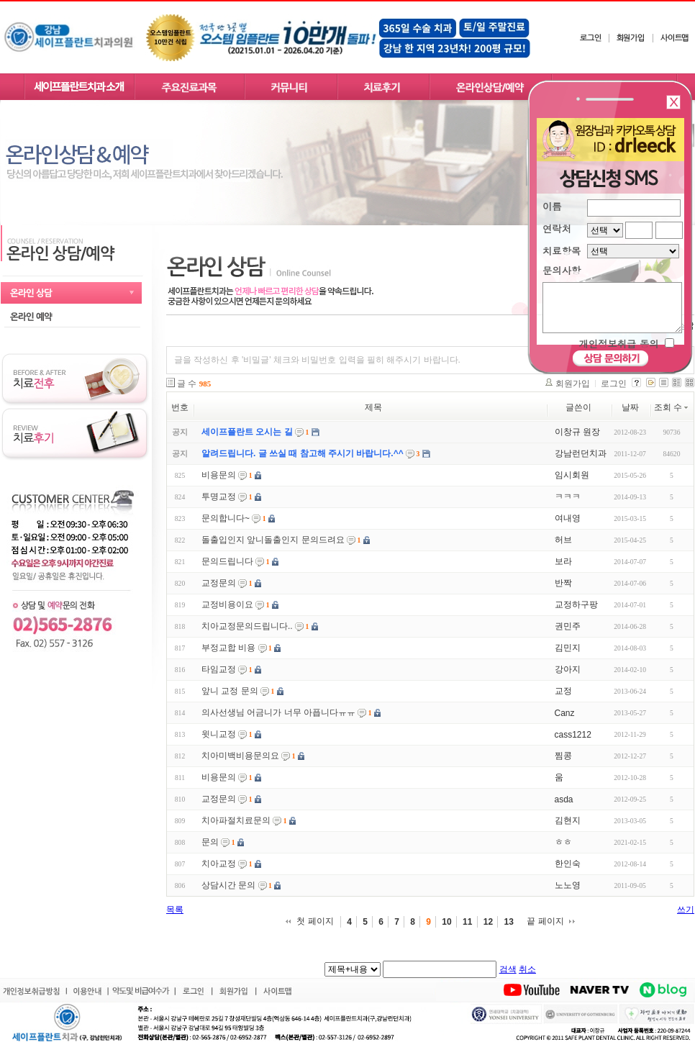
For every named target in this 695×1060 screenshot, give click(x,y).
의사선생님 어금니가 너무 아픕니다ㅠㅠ (278, 712)
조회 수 (671, 407)
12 (488, 922)
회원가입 (572, 384)
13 (508, 922)
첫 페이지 (314, 921)
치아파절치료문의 (236, 820)
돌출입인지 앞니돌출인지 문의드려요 (273, 540)
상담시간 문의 (228, 885)
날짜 (630, 407)
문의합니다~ (225, 518)
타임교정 (218, 669)
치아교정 (218, 864)
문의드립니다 (227, 561)
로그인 (614, 384)
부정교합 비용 (228, 648)
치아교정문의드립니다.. (247, 626)
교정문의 (218, 583)
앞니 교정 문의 (229, 691)
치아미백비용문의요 (240, 756)
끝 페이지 (545, 921)
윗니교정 (218, 734)
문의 (210, 842)
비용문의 (218, 475)
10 (446, 922)
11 (467, 922)
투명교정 (218, 497)
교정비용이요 (227, 604)
